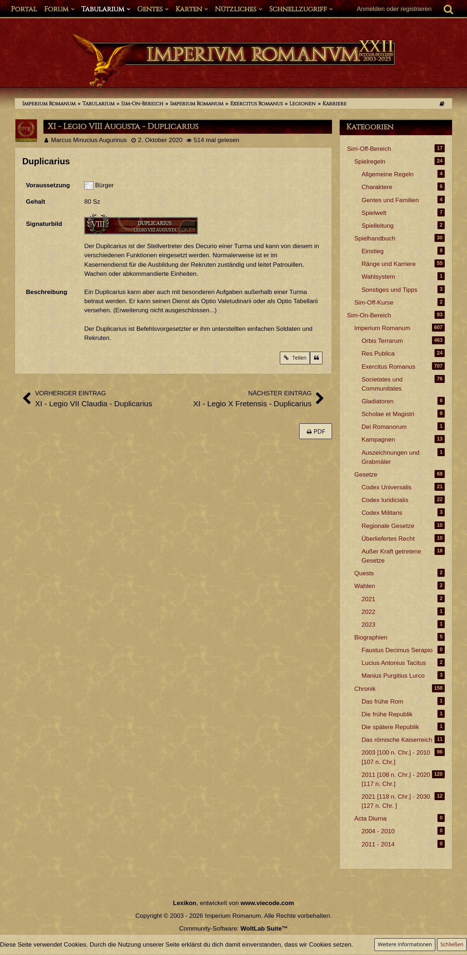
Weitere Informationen (405, 944)
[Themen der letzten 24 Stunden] (442, 103)
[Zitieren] (316, 358)
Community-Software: (233, 928)
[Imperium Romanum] (233, 61)
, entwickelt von (233, 903)
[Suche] (448, 9)
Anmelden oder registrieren (394, 8)
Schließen (451, 944)
